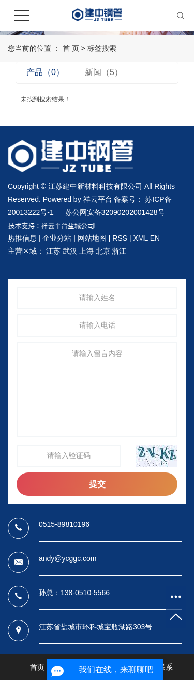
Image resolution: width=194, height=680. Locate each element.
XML (140, 238)
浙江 (119, 251)
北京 (103, 251)
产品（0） (45, 72)
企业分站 (56, 238)
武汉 (70, 251)
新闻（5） (104, 72)
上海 (86, 251)
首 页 (71, 48)
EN (155, 238)
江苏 (53, 251)
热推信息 (22, 238)
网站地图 (92, 238)
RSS (119, 238)
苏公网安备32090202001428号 (115, 212)
